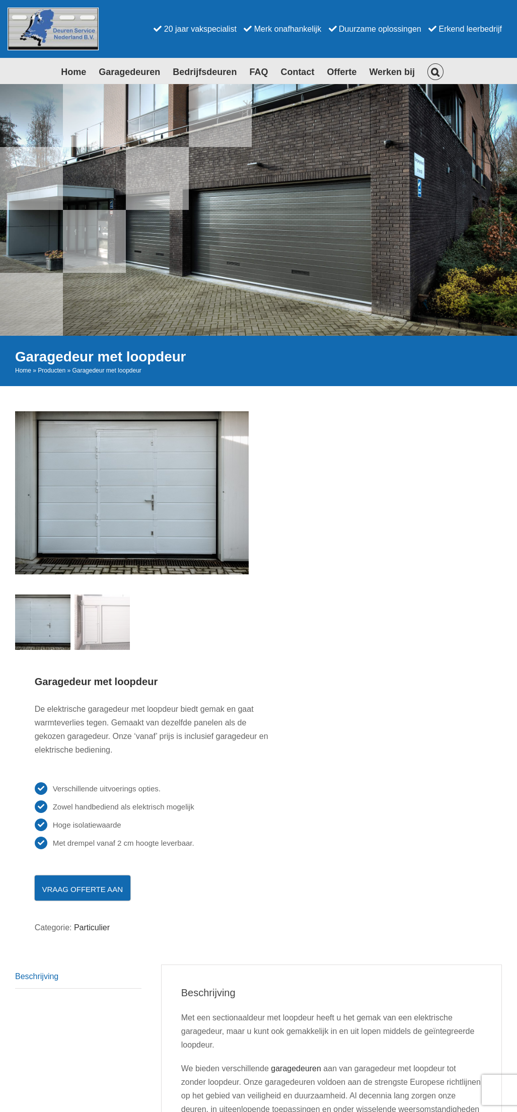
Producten (51, 370)
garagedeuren (296, 1069)
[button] (435, 71)
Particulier (92, 928)
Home (23, 370)
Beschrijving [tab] (36, 977)
